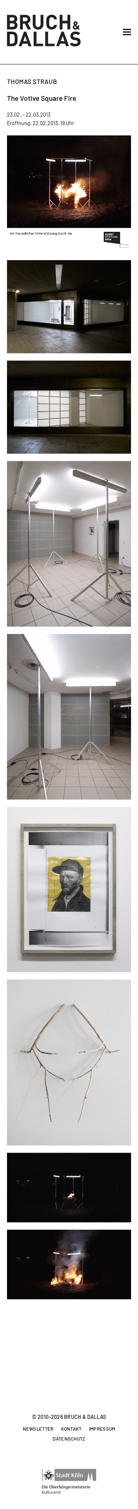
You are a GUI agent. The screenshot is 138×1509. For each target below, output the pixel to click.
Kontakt (71, 1429)
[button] (127, 32)
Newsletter (38, 1429)
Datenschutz (69, 1439)
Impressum (102, 1429)
